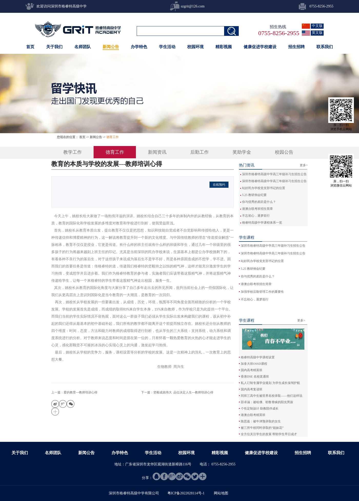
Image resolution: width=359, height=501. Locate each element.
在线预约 (219, 184)
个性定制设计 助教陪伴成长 (259, 408)
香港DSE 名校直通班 (255, 376)
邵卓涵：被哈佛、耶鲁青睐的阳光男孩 (267, 402)
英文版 (317, 33)
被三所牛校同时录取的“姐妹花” (262, 428)
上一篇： (74, 392)
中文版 (317, 26)
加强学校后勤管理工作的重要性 (262, 292)
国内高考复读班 (251, 389)
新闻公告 (96, 137)
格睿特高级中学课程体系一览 (262, 222)
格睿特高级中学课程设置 (258, 357)
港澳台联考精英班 (253, 415)
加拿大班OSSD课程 (254, 364)
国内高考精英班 (251, 370)
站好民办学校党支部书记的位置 (263, 188)
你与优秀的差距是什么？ (259, 202)
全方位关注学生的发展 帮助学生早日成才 (269, 434)
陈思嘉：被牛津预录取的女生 (261, 421)
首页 (30, 47)
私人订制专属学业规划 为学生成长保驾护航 (270, 383)
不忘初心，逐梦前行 (256, 215)
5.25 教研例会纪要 (254, 195)
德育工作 (112, 137)
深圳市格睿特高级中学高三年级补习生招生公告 (274, 174)
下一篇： (177, 392)
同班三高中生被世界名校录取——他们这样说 (271, 396)
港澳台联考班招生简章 (257, 209)
